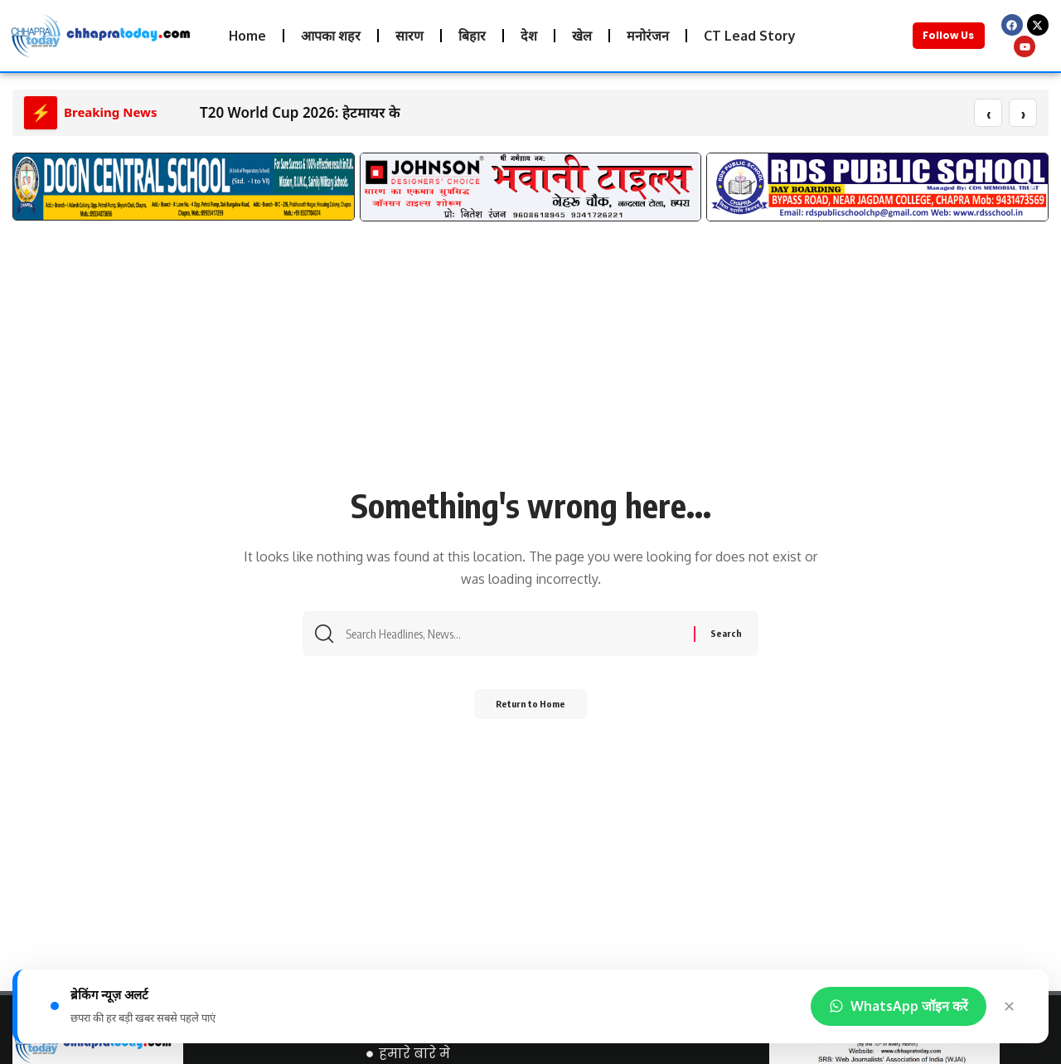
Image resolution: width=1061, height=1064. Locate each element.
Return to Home (531, 710)
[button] (31, 187)
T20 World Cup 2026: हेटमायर (292, 113)
